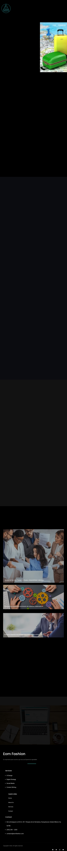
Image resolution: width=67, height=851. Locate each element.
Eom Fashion (14, 753)
